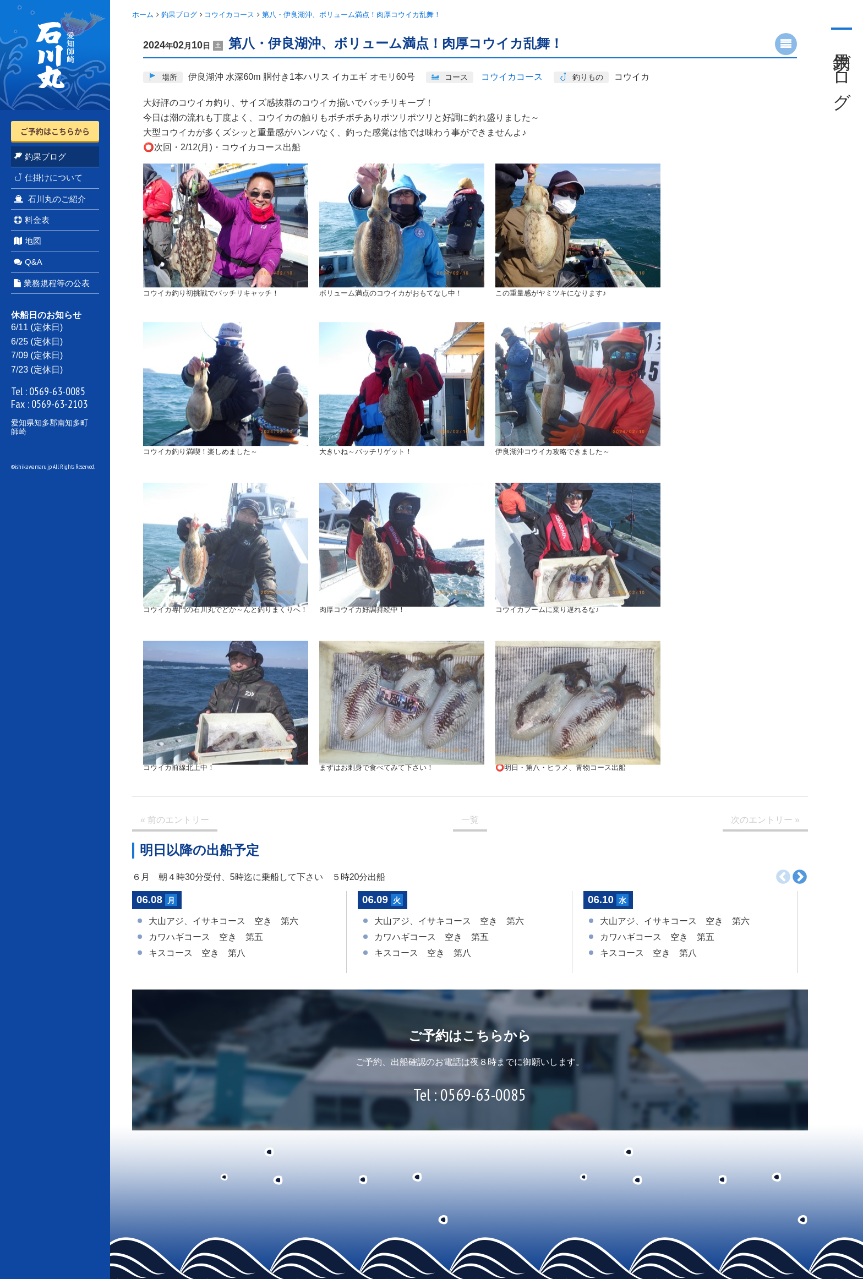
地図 (27, 240)
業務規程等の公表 (52, 283)
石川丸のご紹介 (50, 199)
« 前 (174, 820)
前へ (783, 877)
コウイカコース (229, 14)
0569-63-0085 (57, 391)
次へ (799, 877)
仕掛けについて (48, 177)
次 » (765, 820)
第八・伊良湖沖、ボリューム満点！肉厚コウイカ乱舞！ (351, 14)
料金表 (32, 220)
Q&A (28, 261)
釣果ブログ (40, 156)
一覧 (470, 819)
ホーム (143, 14)
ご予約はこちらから (55, 130)
